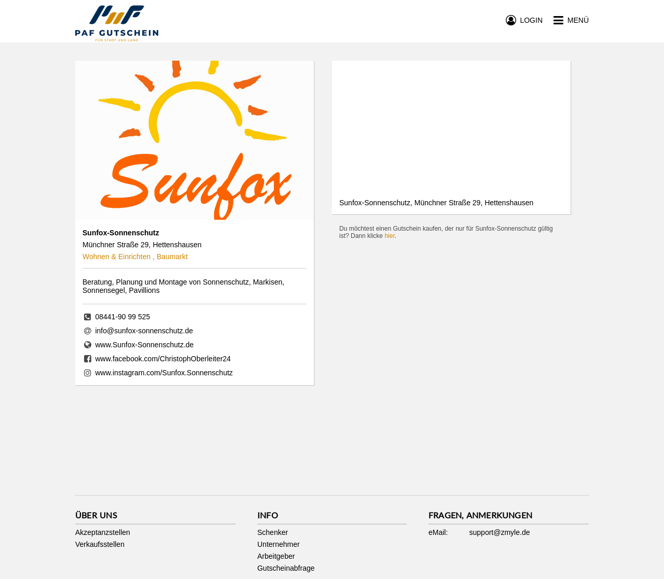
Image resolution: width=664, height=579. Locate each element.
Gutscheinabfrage (286, 568)
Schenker (272, 532)
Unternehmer (278, 544)
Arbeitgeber (276, 556)
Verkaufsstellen (100, 544)
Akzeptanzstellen (102, 532)
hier (389, 235)
